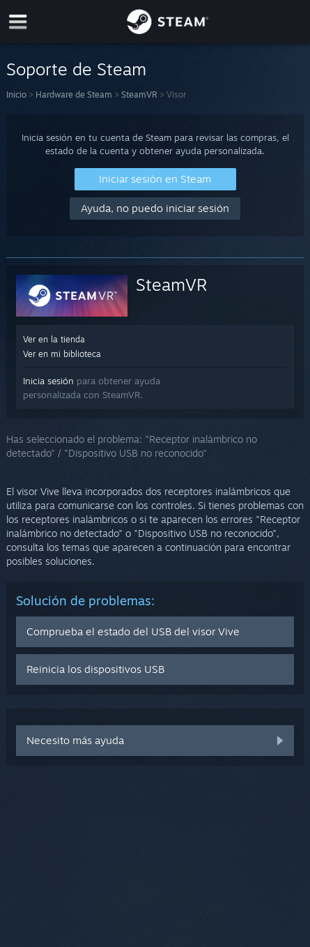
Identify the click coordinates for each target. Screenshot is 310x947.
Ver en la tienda (54, 339)
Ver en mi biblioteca (62, 354)
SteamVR (139, 94)
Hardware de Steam (74, 94)
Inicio (16, 94)
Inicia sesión (48, 380)
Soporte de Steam (76, 69)
